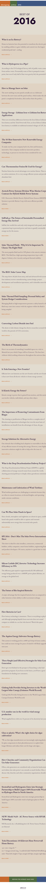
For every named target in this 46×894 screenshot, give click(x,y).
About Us (23, 887)
